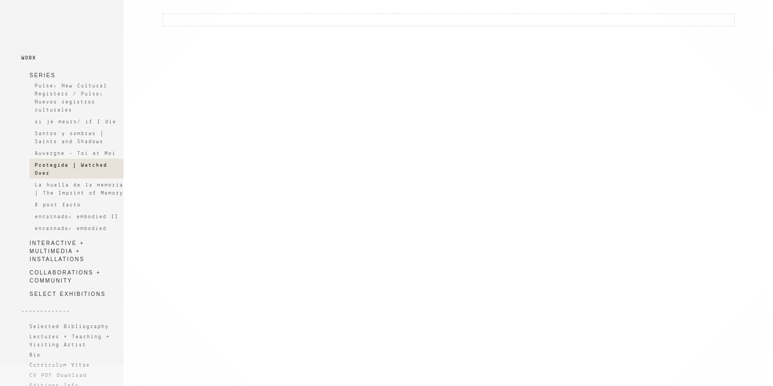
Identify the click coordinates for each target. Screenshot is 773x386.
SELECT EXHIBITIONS (68, 294)
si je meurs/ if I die (75, 122)
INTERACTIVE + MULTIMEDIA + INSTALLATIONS (57, 251)
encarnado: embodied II (77, 217)
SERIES (43, 75)
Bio (35, 355)
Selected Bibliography (69, 327)
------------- (45, 311)
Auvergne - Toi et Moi (75, 154)
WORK (29, 58)
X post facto (58, 205)
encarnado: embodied (71, 229)
